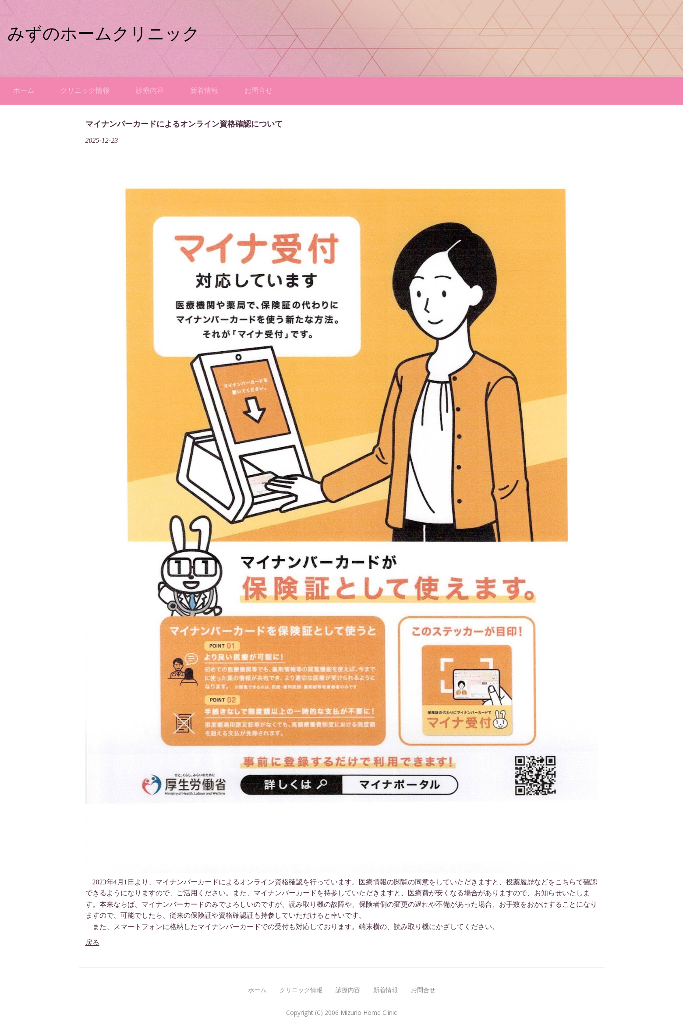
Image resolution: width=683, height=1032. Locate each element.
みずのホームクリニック (103, 33)
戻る (92, 942)
